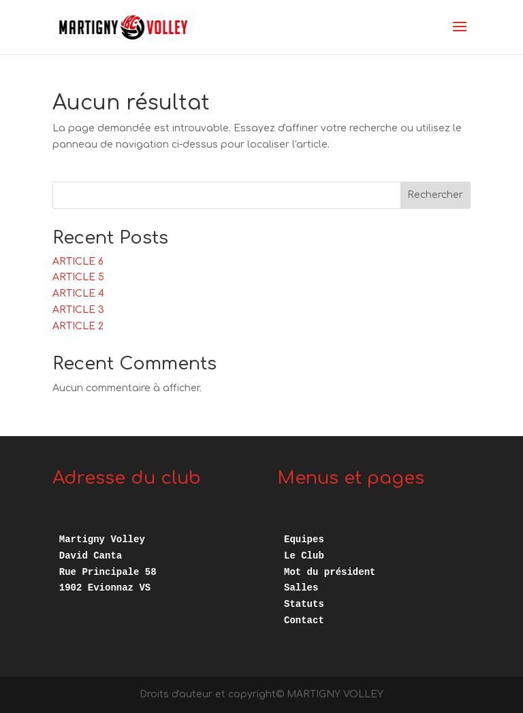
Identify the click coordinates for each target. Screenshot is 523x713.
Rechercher (435, 195)
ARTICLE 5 (78, 277)
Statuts (304, 604)
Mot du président (329, 572)
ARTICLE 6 (78, 261)
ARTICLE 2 (78, 326)
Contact (304, 620)
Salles (301, 587)
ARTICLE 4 (78, 293)
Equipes (304, 539)
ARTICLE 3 (78, 310)
